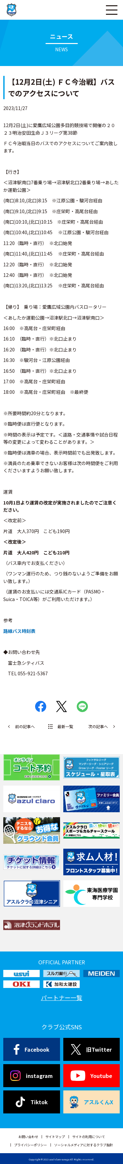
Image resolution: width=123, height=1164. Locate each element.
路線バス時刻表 (19, 631)
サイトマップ (55, 1136)
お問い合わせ (28, 1136)
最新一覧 (65, 726)
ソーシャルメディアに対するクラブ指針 (83, 1144)
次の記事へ (98, 726)
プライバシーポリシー (30, 1144)
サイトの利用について (88, 1136)
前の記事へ (25, 726)
